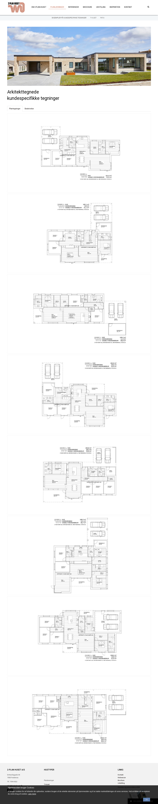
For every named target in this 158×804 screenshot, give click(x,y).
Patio (102, 18)
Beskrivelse (29, 109)
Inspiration (115, 7)
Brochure (87, 7)
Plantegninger (14, 109)
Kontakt (128, 7)
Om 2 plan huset (38, 7)
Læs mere (32, 794)
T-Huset (93, 18)
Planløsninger (57, 7)
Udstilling (101, 7)
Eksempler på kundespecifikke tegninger (69, 18)
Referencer (73, 7)
